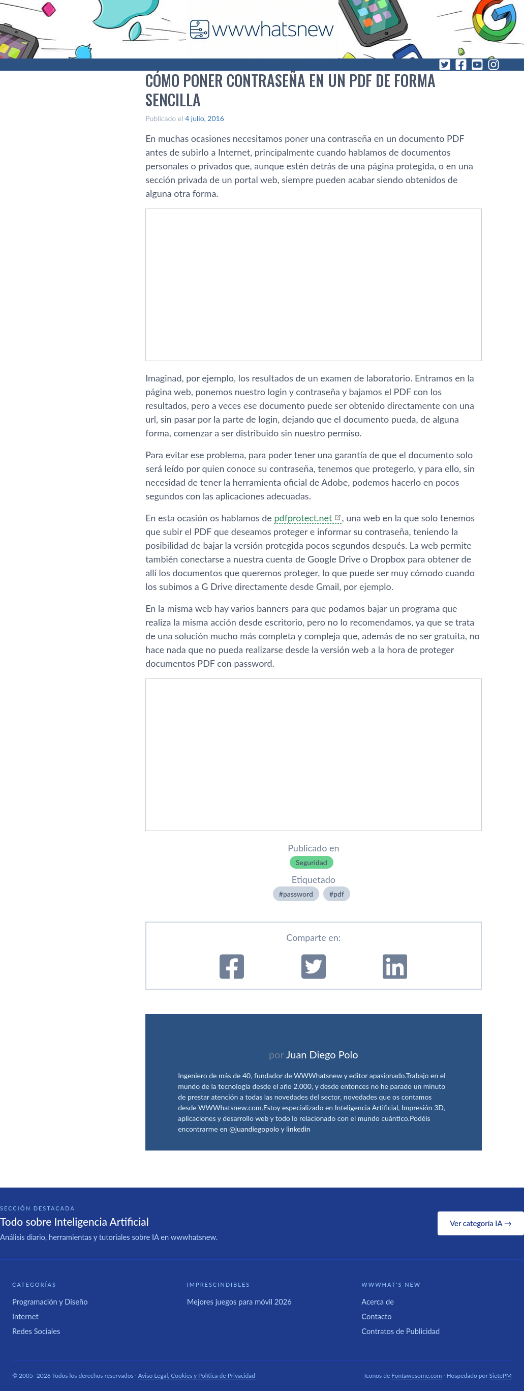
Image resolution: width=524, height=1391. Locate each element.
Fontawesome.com (416, 1375)
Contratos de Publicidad (400, 1331)
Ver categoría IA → (480, 1223)
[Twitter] (445, 64)
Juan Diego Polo (322, 1054)
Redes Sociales (36, 1331)
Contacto (376, 1316)
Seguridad (311, 862)
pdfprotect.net (303, 517)
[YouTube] (477, 64)
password (298, 894)
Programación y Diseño (50, 1301)
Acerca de (377, 1301)
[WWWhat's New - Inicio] (262, 29)
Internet (25, 1316)
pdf (338, 894)
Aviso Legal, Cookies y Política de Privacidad (197, 1375)
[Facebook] (461, 64)
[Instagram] (493, 64)
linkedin (298, 1128)
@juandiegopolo (254, 1128)
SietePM (500, 1375)
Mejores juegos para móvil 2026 (239, 1301)
